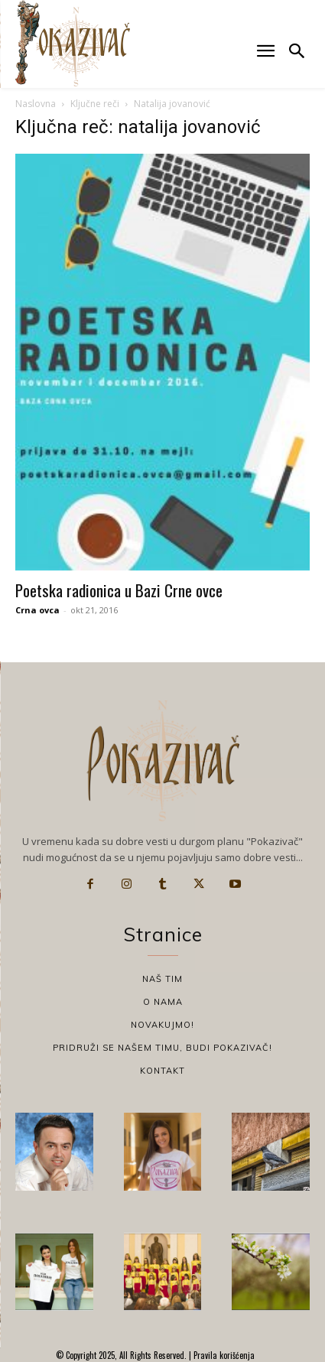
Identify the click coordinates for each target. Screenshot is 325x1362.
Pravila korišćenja (223, 1355)
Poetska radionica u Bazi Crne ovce (119, 590)
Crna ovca (37, 610)
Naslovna (35, 103)
